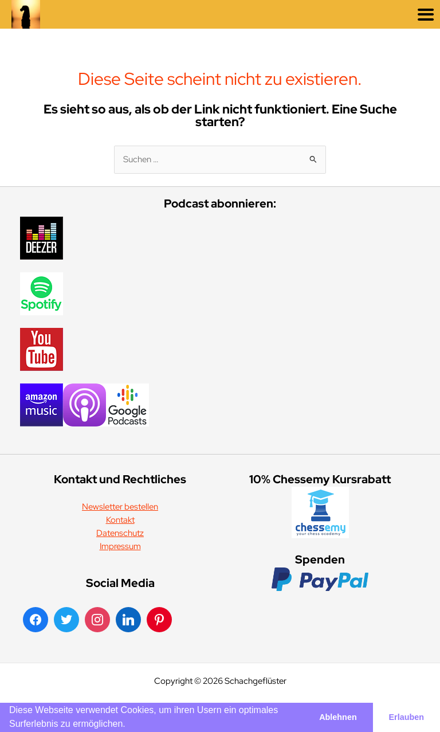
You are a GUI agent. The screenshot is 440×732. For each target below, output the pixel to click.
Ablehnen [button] (338, 717)
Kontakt (120, 519)
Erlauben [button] (407, 717)
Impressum (120, 546)
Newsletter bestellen (120, 506)
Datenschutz (120, 532)
